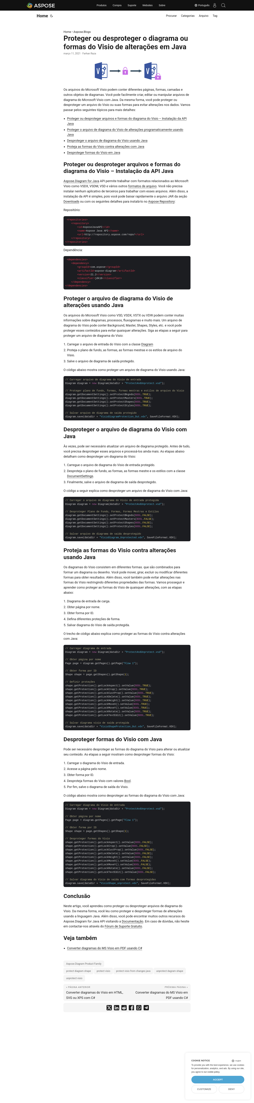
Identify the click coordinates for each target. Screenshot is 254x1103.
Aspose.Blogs (82, 32)
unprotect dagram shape (169, 971)
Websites (148, 5)
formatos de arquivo (142, 186)
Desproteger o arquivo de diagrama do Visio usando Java (107, 140)
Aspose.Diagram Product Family (83, 963)
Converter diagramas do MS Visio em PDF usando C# (104, 948)
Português (201, 5)
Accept (218, 1079)
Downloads (71, 201)
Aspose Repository (161, 201)
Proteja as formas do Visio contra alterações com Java (105, 146)
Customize (204, 1089)
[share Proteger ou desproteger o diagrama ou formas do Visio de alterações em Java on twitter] (109, 1008)
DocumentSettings (80, 476)
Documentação (132, 921)
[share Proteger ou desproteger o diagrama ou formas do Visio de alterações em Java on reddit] (124, 1008)
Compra (117, 5)
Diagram (147, 344)
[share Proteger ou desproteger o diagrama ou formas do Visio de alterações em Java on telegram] (146, 1008)
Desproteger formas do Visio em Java (93, 152)
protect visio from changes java (133, 971)
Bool (127, 781)
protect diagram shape (78, 971)
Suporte (132, 5)
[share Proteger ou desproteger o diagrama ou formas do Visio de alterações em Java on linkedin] (116, 1008)
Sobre (162, 5)
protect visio (103, 971)
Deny (231, 1089)
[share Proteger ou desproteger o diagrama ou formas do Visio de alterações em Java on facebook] (131, 1008)
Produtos (102, 5)
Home (42, 15)
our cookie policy (211, 1072)
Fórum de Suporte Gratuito (123, 926)
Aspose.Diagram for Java (81, 181)
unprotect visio (74, 978)
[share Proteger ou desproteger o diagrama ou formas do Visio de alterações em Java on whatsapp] (138, 1008)
